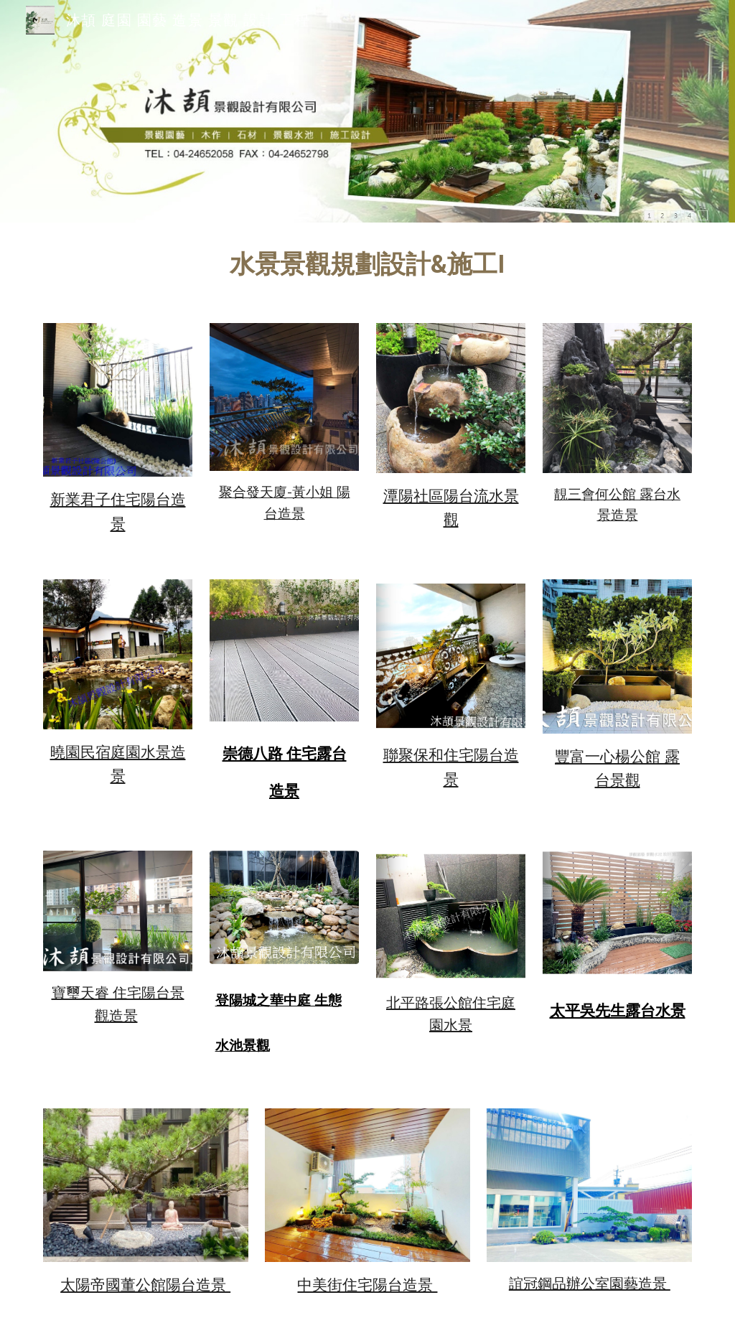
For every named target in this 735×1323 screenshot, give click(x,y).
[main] (367, 264)
